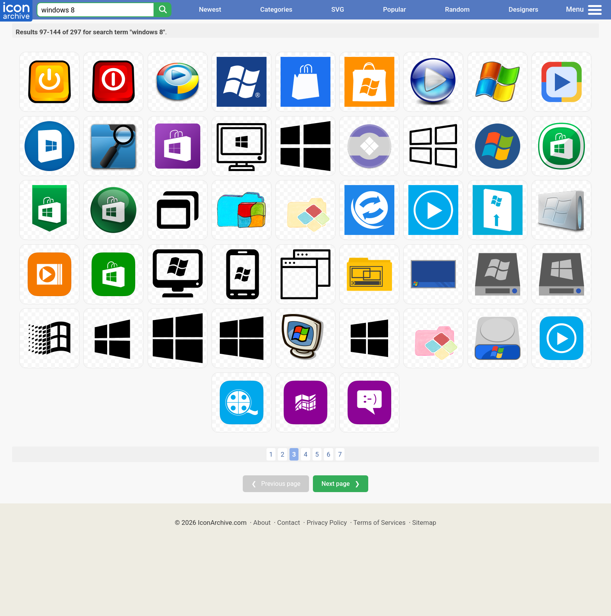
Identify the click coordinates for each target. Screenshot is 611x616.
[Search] (162, 9)
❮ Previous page (275, 483)
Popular (394, 9)
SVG (337, 9)
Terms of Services (379, 522)
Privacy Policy (327, 522)
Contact (288, 522)
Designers (523, 9)
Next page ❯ (340, 483)
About (262, 522)
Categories (276, 9)
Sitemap (424, 522)
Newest (210, 9)
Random (457, 9)
